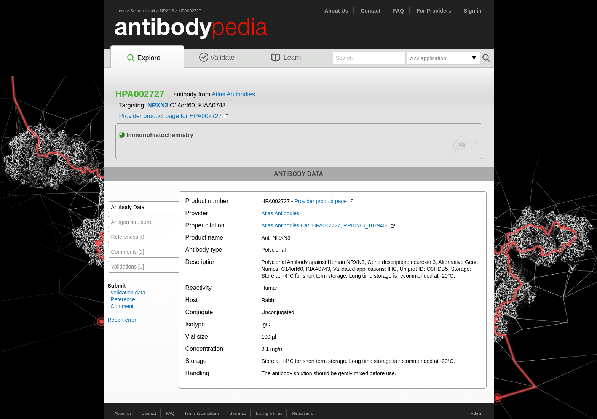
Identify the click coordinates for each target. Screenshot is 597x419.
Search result (142, 10)
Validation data (127, 292)
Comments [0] (127, 252)
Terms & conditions (202, 413)
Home (120, 10)
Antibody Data (128, 207)
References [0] (128, 237)
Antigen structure (131, 222)
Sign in (473, 11)
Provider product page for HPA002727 (170, 116)
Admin (476, 413)
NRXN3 (167, 10)
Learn (286, 57)
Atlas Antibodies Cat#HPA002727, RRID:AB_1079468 (325, 225)
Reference (122, 299)
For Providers (434, 11)
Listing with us (269, 413)
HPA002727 (190, 10)
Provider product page (320, 201)
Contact (370, 11)
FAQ (398, 11)
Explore (143, 58)
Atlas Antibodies (233, 94)
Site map (238, 413)
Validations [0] (127, 267)
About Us (336, 11)
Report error (122, 320)
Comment (122, 306)
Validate (217, 57)
